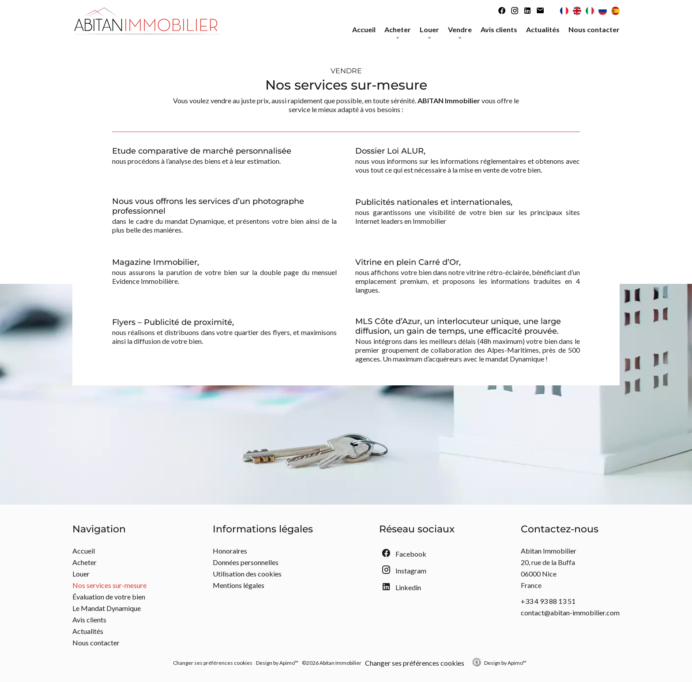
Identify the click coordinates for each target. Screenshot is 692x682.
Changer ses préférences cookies (212, 662)
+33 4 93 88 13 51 (548, 601)
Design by (505, 662)
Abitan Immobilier (548, 550)
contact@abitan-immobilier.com (570, 612)
